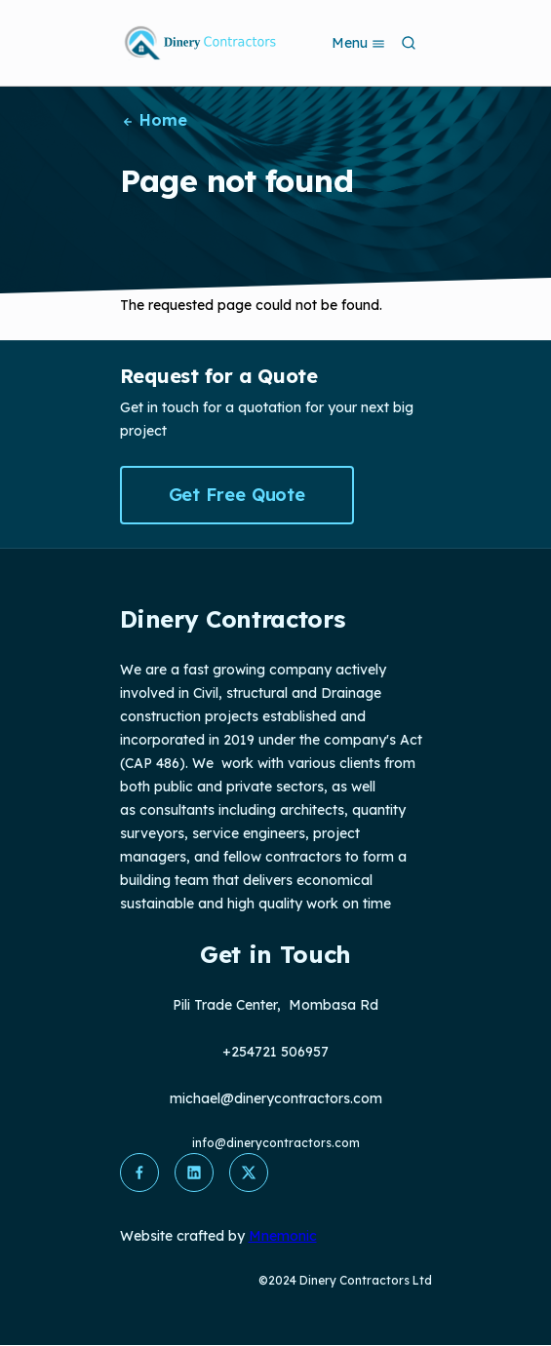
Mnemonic (283, 1236)
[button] (139, 1172)
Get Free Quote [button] (237, 494)
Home (154, 120)
